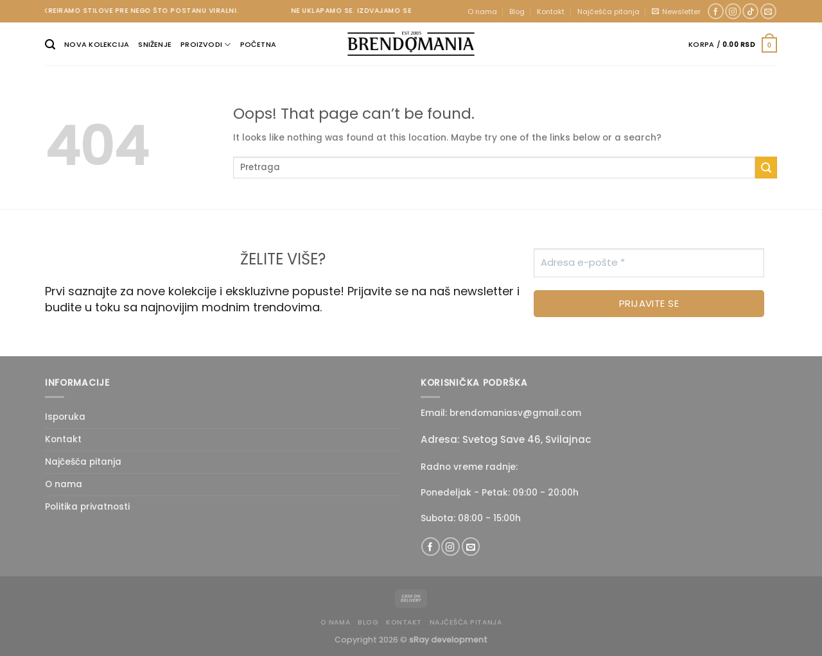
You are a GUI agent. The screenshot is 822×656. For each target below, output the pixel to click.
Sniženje (154, 44)
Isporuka (65, 417)
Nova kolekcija (96, 44)
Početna (258, 44)
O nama (482, 11)
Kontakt (550, 11)
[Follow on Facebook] (716, 11)
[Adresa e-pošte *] (649, 262)
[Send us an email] (768, 11)
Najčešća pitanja (608, 11)
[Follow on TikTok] (750, 11)
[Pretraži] (50, 44)
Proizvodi (205, 45)
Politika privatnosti (87, 507)
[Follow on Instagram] (733, 11)
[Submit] (766, 167)
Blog (517, 11)
